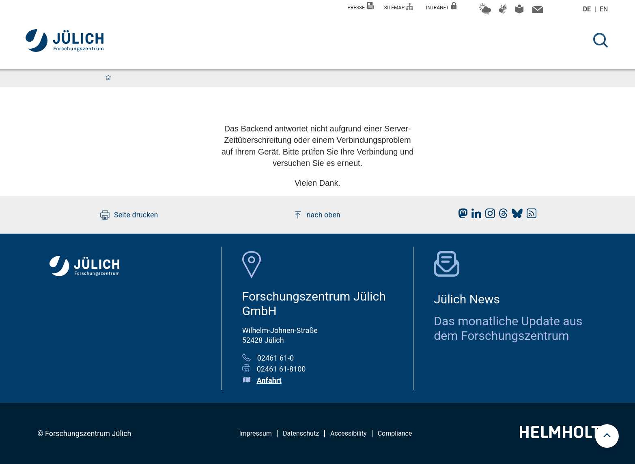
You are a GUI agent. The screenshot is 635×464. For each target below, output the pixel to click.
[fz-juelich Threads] (501, 215)
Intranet (441, 6)
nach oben (316, 215)
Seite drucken (129, 215)
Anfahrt (269, 380)
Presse (360, 6)
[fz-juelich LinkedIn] (474, 215)
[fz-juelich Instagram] (488, 215)
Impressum (255, 433)
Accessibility (348, 433)
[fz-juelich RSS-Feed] (529, 215)
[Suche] (600, 40)
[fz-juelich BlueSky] (515, 215)
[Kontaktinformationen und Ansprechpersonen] (536, 11)
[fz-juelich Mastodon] (460, 215)
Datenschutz (301, 433)
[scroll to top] (607, 436)
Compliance (395, 433)
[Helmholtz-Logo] (564, 435)
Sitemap (398, 7)
